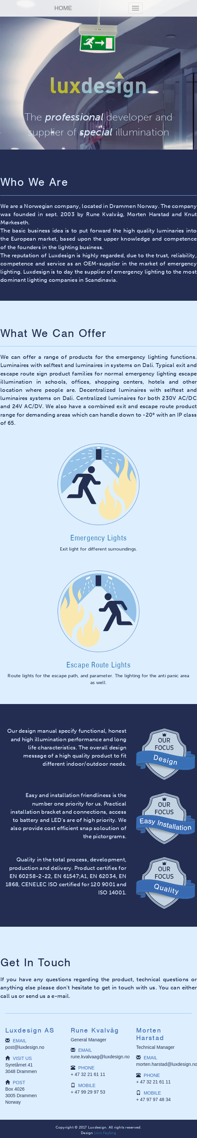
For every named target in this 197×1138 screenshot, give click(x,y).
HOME (63, 8)
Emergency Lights (98, 538)
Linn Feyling (105, 1132)
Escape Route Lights (98, 665)
